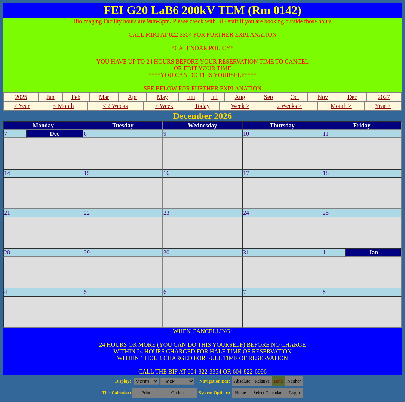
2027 (384, 97)
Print (145, 392)
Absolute (242, 381)
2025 (21, 97)
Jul (214, 97)
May (162, 97)
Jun (191, 97)
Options (178, 392)
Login (294, 392)
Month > (341, 106)
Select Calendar (268, 392)
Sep (268, 97)
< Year (22, 106)
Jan (50, 97)
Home (240, 392)
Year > (383, 106)
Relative (262, 381)
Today (202, 106)
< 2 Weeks (115, 106)
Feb (75, 97)
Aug (240, 97)
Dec (352, 97)
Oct (295, 97)
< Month (63, 106)
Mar (104, 97)
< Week (164, 106)
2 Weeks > (289, 106)
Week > (240, 106)
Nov (322, 97)
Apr (132, 97)
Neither (294, 381)
